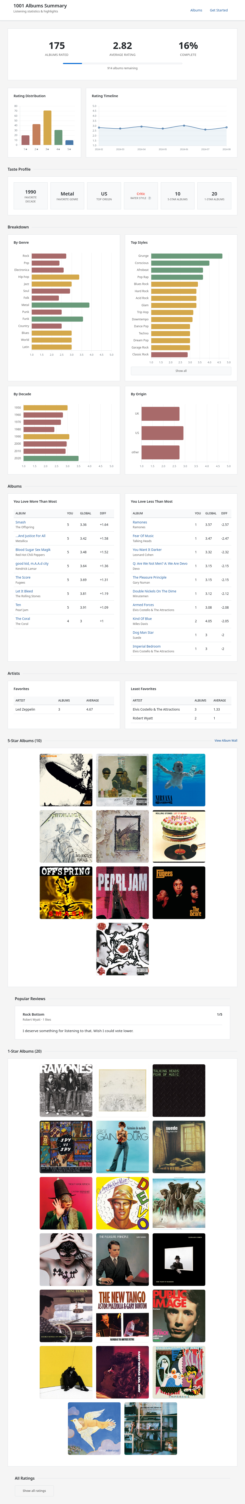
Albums (196, 10)
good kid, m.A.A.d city (32, 563)
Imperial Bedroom (147, 646)
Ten (18, 604)
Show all (181, 371)
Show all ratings (34, 1490)
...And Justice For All (30, 535)
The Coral (23, 618)
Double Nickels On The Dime (154, 591)
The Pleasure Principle (150, 577)
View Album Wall (226, 741)
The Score (23, 577)
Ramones (140, 522)
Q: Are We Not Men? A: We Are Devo (160, 563)
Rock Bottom (33, 1014)
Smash (21, 522)
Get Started (219, 10)
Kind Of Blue (142, 618)
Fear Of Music (143, 535)
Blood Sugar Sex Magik (33, 549)
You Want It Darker (147, 549)
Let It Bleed (24, 591)
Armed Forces (143, 604)
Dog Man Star (143, 632)
